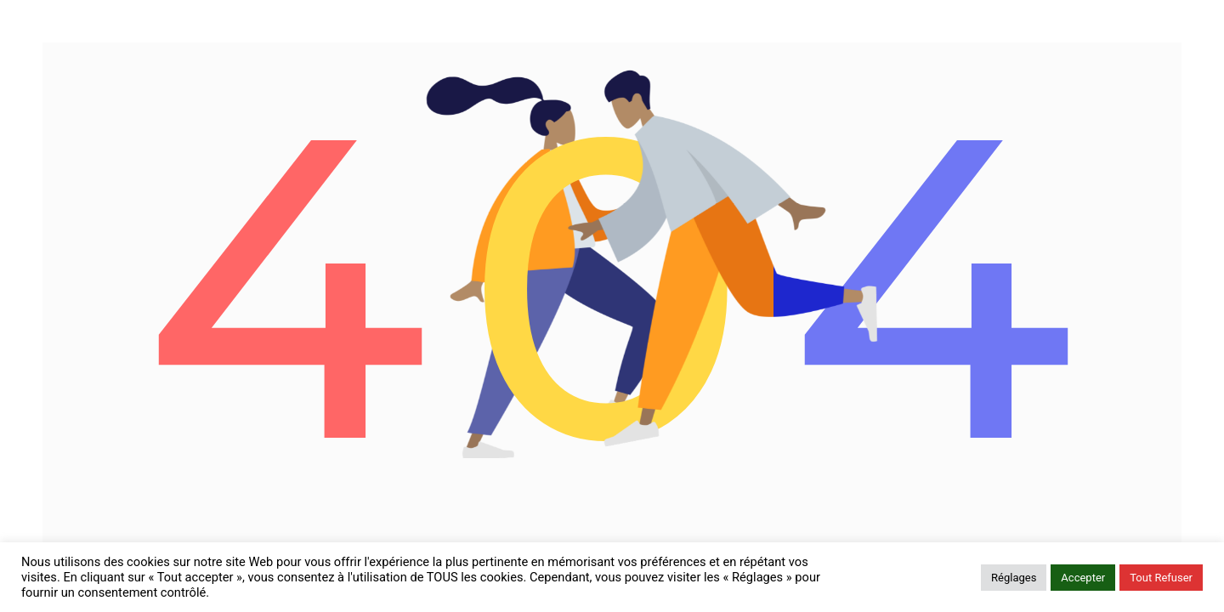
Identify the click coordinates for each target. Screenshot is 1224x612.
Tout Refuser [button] (1161, 577)
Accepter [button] (1083, 577)
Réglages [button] (1013, 577)
